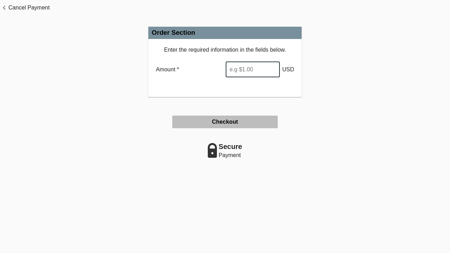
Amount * (167, 69)
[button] (25, 8)
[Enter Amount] (253, 69)
